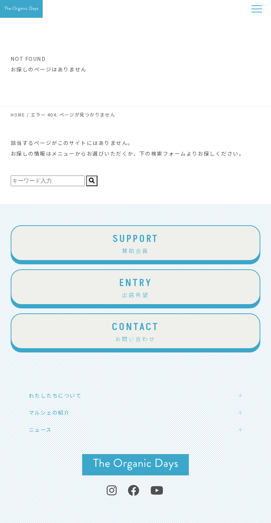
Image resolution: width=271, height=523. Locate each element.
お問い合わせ (135, 330)
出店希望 (135, 286)
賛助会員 (135, 242)
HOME (18, 115)
